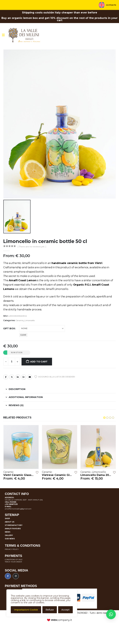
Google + (23, 377)
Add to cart (39, 361)
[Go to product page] (21, 447)
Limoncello (30, 320)
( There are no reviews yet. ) (32, 246)
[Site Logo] (24, 35)
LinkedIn (17, 377)
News (7, 532)
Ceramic (20, 320)
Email (29, 377)
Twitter (11, 377)
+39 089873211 (11, 504)
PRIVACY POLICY (12, 549)
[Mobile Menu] (3, 35)
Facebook (5, 377)
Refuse (50, 609)
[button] (104, 418)
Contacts (111, 5)
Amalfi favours (13, 529)
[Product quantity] (11, 361)
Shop (7, 519)
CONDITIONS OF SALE (13, 559)
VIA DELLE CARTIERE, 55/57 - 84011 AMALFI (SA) (24, 500)
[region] (41, 603)
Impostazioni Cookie (26, 609)
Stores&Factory (13, 525)
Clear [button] (23, 335)
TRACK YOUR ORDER (13, 562)
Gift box (9, 328)
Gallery (9, 535)
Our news (10, 539)
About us (9, 522)
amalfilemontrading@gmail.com (18, 509)
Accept (65, 609)
